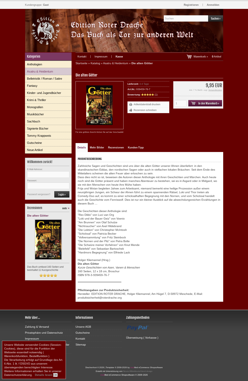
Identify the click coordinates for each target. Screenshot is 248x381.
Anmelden (213, 4)
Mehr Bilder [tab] (97, 147)
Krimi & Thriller (36, 100)
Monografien (35, 107)
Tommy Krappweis (39, 135)
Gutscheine (34, 142)
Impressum (101, 56)
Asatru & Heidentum (40, 71)
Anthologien (34, 64)
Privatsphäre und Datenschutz (44, 332)
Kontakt (82, 56)
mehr (65, 208)
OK (55, 374)
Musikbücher (35, 114)
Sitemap (81, 344)
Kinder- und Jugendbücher (44, 93)
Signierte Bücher (37, 128)
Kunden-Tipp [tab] (136, 147)
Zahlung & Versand (37, 326)
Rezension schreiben (145, 110)
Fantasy (32, 85)
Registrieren (191, 4)
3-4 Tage (144, 84)
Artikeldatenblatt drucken (147, 104)
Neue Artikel (35, 150)
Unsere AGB (83, 326)
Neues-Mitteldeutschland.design (137, 371)
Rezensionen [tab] (116, 147)
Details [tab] (82, 147)
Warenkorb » (207, 56)
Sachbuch (33, 121)
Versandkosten (215, 90)
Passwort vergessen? (38, 194)
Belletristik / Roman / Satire (44, 78)
